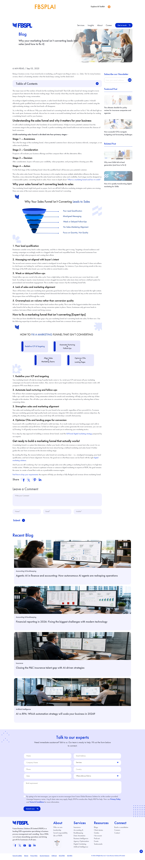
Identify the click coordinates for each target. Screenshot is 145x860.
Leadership (57, 832)
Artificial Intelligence (81, 849)
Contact (117, 835)
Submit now (32, 811)
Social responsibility (60, 835)
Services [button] (81, 25)
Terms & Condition (17, 858)
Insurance (77, 829)
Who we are (57, 829)
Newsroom (98, 837)
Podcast (97, 840)
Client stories (98, 832)
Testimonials (98, 846)
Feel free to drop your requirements (25, 474)
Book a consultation (121, 829)
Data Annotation (79, 837)
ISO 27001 (62, 858)
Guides (96, 835)
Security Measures (44, 858)
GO (129, 80)
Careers (117, 832)
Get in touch (124, 25)
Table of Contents (26, 84)
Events (96, 843)
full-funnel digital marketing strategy (79, 433)
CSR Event (54, 858)
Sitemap (26, 858)
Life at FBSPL (57, 837)
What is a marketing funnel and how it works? (84, 179)
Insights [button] (91, 25)
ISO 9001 (69, 858)
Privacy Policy (115, 801)
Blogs (96, 829)
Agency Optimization (81, 843)
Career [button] (109, 25)
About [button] (100, 25)
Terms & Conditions (37, 804)
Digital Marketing (80, 846)
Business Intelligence (81, 840)
